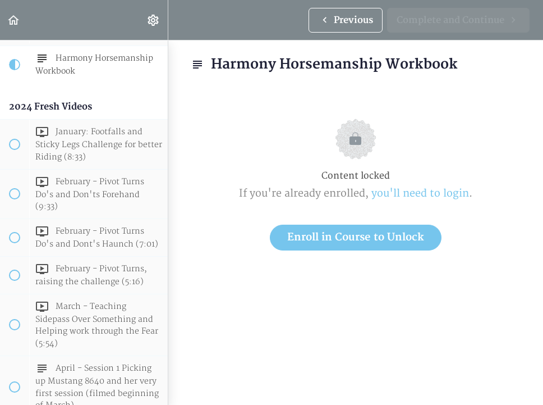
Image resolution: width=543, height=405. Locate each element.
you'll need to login (420, 193)
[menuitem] (154, 20)
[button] (14, 20)
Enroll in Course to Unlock (355, 237)
